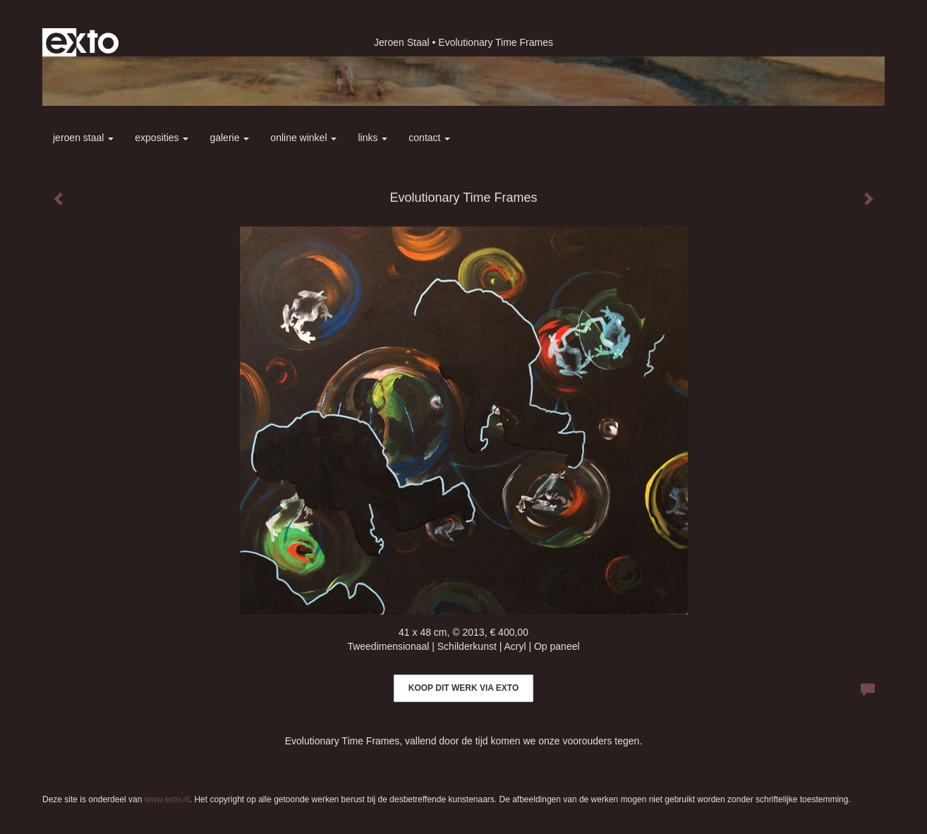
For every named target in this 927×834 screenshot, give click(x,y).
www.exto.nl (167, 799)
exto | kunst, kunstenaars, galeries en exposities (82, 42)
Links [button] (372, 137)
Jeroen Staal (402, 42)
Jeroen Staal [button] (83, 137)
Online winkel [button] (303, 137)
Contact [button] (429, 137)
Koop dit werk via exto (463, 688)
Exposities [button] (161, 137)
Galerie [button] (229, 137)
